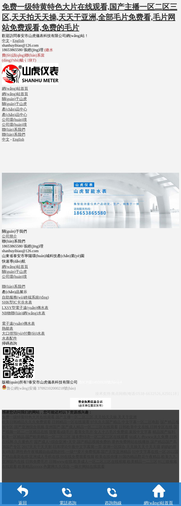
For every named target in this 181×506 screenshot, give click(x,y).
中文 (5, 41)
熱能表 (7, 328)
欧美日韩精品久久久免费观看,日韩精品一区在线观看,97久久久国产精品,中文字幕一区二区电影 (80, 422)
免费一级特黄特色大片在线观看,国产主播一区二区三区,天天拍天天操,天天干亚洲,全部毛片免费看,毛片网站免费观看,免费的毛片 (89, 17)
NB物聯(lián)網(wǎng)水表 (23, 313)
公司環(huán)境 (14, 277)
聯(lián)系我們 (13, 286)
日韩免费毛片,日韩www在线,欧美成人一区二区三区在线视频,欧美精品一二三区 (91, 462)
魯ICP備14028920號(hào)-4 (100, 382)
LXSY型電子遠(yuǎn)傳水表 (25, 308)
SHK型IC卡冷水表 (17, 302)
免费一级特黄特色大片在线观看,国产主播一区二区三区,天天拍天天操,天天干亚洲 (69, 417)
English (18, 41)
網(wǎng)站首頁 (15, 267)
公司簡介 (9, 236)
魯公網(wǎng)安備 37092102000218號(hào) (39, 387)
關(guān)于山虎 (14, 272)
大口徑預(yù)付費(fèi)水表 (23, 333)
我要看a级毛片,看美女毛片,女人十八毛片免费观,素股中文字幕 (100, 432)
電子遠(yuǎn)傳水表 (18, 323)
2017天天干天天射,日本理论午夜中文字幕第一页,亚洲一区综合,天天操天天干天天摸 (91, 447)
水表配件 (9, 338)
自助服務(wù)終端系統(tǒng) (25, 297)
